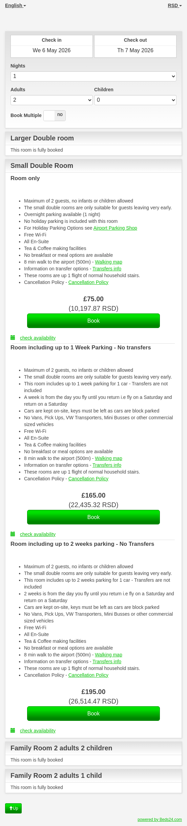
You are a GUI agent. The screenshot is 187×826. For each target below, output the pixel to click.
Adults (18, 89)
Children (103, 89)
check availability (33, 338)
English (15, 5)
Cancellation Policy (88, 282)
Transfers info (106, 268)
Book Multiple (26, 115)
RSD (175, 5)
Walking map (108, 262)
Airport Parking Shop (115, 228)
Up (13, 808)
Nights (18, 66)
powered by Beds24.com (160, 819)
